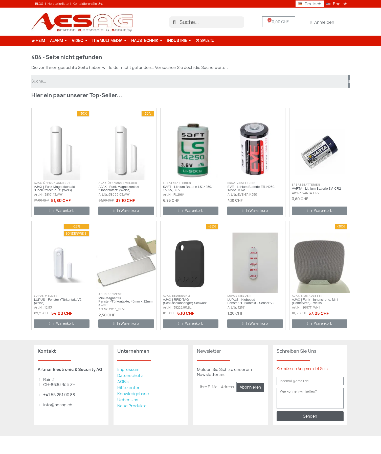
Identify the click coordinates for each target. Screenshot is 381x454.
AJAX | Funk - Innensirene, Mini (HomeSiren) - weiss (315, 301)
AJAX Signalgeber (307, 295)
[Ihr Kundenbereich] (322, 22)
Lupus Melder (46, 295)
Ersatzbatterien (177, 183)
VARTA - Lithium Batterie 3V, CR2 (316, 188)
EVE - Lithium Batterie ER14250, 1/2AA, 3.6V (251, 188)
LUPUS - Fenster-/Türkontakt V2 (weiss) (58, 301)
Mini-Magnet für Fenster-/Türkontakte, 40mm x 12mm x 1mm (126, 301)
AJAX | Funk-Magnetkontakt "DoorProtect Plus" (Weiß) (54, 188)
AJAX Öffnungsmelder (53, 183)
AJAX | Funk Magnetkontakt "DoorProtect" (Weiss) (119, 188)
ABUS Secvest (110, 294)
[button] (61, 211)
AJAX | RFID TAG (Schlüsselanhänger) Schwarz (185, 301)
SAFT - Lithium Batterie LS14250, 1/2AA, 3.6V (187, 188)
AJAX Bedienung (176, 295)
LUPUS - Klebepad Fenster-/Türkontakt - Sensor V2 (251, 301)
